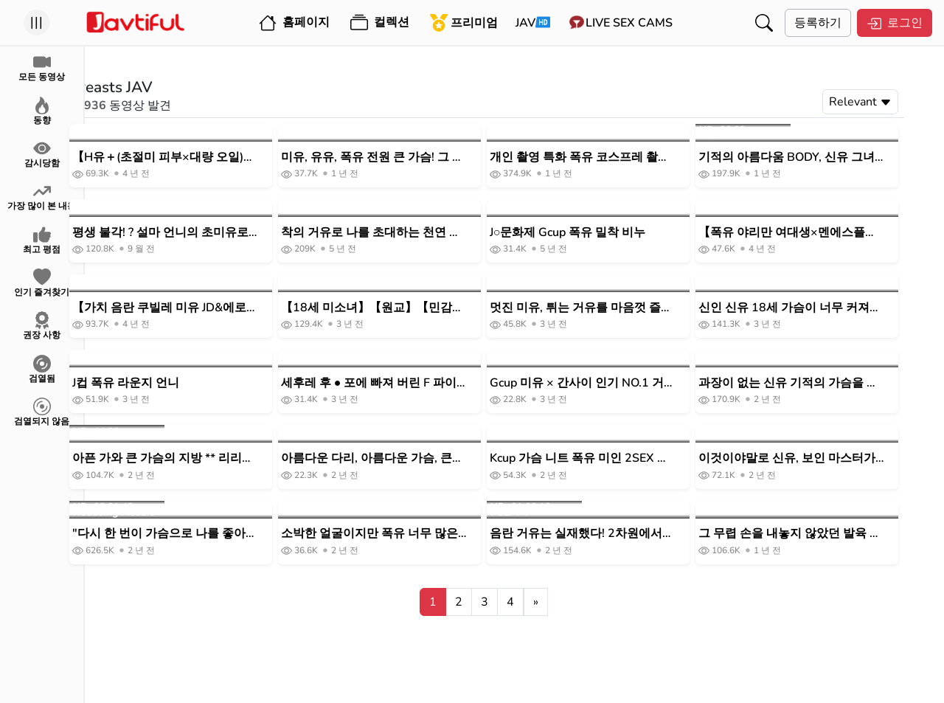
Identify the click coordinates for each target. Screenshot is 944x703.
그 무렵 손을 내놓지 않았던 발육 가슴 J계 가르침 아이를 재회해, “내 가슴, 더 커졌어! (820, 533)
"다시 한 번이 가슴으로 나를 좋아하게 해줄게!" (195, 533)
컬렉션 (379, 23)
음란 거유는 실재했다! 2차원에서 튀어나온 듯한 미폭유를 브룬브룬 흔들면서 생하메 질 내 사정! (608, 533)
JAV (525, 23)
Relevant (891, 102)
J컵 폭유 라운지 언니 (156, 383)
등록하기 (817, 23)
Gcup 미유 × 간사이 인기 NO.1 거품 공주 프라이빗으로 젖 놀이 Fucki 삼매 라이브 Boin (612, 383)
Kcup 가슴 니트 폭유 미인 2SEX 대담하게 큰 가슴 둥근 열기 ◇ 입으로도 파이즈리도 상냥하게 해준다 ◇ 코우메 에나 (612, 458)
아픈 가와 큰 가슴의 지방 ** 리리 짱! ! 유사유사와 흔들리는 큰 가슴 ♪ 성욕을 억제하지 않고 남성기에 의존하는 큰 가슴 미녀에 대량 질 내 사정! (194, 458)
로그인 (895, 23)
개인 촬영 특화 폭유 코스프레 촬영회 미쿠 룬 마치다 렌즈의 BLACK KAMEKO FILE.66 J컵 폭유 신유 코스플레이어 (611, 157)
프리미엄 (464, 23)
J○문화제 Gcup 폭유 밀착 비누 (599, 232)
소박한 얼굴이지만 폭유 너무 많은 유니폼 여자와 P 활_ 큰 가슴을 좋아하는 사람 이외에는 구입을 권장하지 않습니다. (404, 533)
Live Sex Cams (629, 23)
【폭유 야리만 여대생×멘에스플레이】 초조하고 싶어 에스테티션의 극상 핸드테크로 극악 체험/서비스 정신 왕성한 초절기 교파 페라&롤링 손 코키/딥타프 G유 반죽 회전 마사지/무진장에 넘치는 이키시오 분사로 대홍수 (821, 232)
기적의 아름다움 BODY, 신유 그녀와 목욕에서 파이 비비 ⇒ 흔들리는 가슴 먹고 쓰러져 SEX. (819, 157)
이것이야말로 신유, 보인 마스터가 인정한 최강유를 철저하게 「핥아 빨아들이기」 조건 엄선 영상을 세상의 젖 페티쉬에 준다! (817, 458)
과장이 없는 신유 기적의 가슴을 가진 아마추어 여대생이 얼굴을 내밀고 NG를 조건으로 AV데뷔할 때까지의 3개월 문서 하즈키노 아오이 (819, 383)
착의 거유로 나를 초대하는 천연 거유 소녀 (402, 232)
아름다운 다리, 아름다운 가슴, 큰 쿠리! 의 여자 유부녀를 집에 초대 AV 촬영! (397, 458)
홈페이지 (294, 23)
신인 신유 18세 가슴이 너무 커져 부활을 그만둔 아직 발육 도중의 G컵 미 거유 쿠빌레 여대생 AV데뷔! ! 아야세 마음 (820, 307)
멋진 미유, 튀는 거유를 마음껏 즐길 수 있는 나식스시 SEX (612, 307)
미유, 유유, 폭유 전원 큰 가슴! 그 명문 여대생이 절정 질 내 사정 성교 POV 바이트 (403, 157)
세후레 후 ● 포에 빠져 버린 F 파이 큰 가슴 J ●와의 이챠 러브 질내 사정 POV (404, 383)
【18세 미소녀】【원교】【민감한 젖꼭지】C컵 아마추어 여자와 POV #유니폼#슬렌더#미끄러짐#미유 (403, 307)
